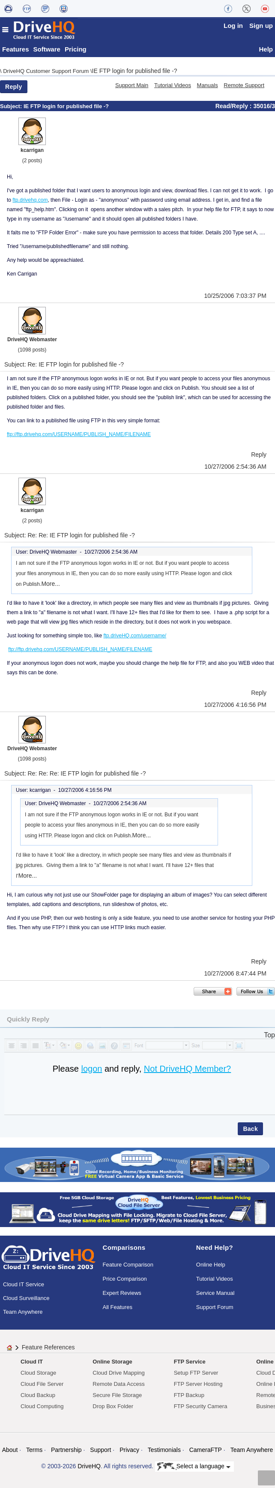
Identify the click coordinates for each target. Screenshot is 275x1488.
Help (266, 49)
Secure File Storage (117, 1395)
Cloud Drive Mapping (118, 1373)
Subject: (12, 106)
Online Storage (112, 1361)
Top (269, 1035)
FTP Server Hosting (198, 1384)
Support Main (131, 85)
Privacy (129, 1449)
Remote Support (244, 85)
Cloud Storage (38, 1373)
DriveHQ (89, 1466)
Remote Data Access (118, 1384)
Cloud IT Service (23, 1284)
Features (15, 49)
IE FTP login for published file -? (134, 70)
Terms (34, 1449)
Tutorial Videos (172, 85)
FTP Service (190, 1361)
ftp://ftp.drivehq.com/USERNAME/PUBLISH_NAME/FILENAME (79, 434)
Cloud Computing (42, 1406)
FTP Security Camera (200, 1406)
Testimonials (164, 1449)
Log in (233, 25)
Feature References (48, 1347)
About (10, 1449)
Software (46, 49)
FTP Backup (189, 1395)
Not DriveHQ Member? (187, 1068)
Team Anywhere (23, 1312)
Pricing (76, 49)
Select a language (193, 1466)
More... (50, 583)
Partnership (66, 1449)
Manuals (207, 85)
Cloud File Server (42, 1384)
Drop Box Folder (113, 1406)
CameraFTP (205, 1449)
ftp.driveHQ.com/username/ (134, 636)
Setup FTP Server (196, 1373)
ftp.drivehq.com (30, 200)
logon (91, 1068)
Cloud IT (32, 1361)
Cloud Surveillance (26, 1298)
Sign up (261, 25)
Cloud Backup (38, 1395)
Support (100, 1449)
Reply (13, 86)
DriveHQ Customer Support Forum (46, 71)
